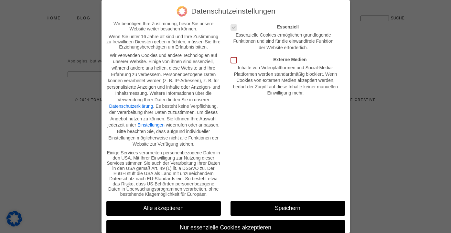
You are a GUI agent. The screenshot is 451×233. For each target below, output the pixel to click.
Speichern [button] (287, 208)
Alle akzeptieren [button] (163, 208)
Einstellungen (151, 125)
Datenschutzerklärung (131, 106)
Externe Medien (271, 59)
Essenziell (267, 26)
